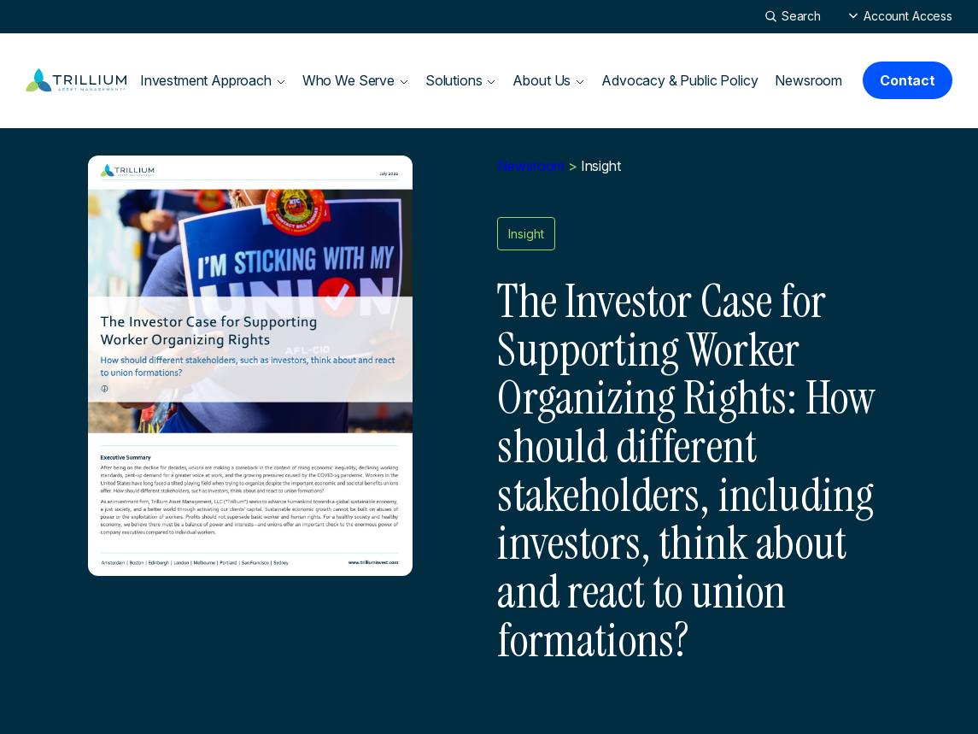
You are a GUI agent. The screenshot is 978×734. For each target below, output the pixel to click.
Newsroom (808, 80)
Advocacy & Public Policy (679, 80)
